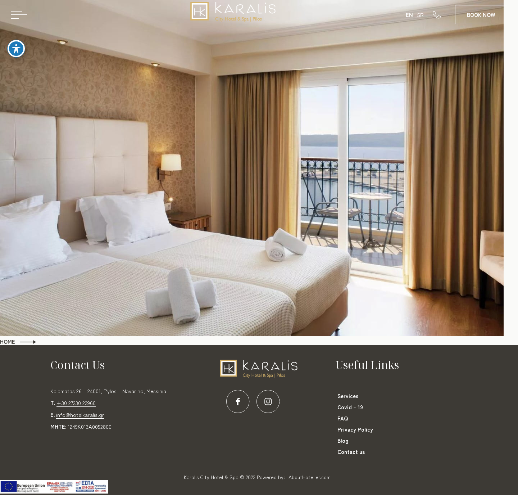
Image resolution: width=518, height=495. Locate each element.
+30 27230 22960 (76, 402)
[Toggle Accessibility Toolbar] (16, 42)
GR (420, 14)
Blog (343, 440)
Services (347, 396)
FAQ (342, 418)
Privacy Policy (355, 429)
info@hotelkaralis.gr (80, 414)
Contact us (351, 451)
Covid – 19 (350, 407)
